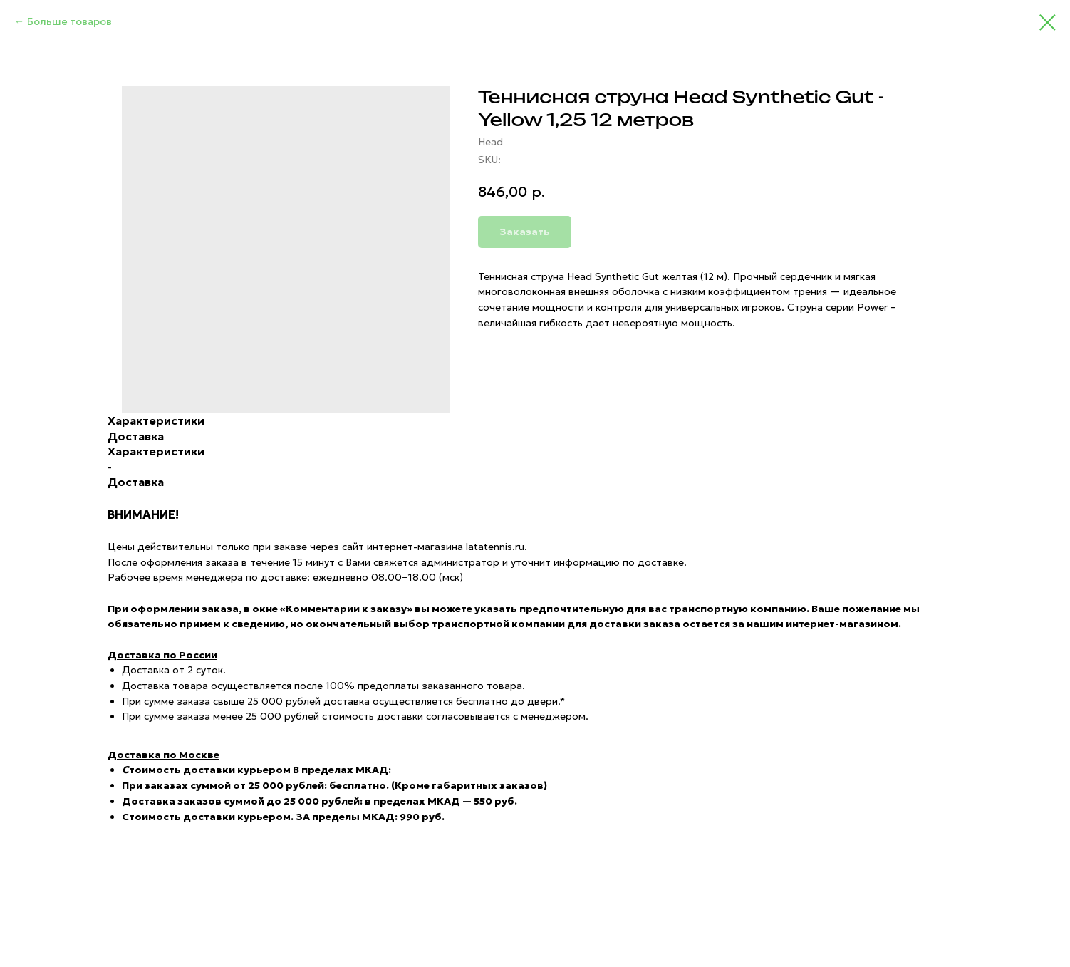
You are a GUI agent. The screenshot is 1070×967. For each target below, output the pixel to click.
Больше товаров (69, 21)
